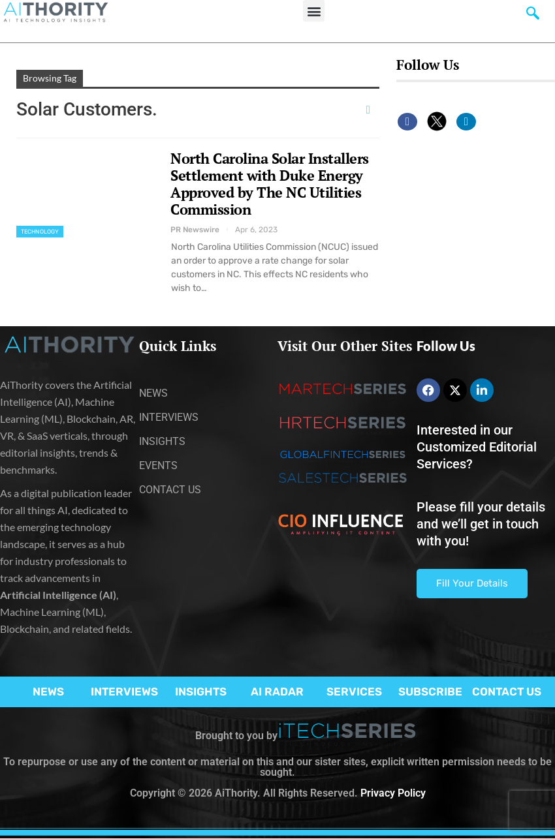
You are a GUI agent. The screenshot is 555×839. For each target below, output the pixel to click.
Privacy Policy (393, 793)
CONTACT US (506, 691)
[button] (314, 11)
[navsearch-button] (533, 16)
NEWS (48, 691)
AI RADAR (277, 691)
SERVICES (354, 691)
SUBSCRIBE (430, 691)
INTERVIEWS (124, 691)
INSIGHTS (201, 691)
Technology (40, 231)
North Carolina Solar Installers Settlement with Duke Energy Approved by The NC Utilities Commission (269, 184)
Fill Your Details (472, 583)
